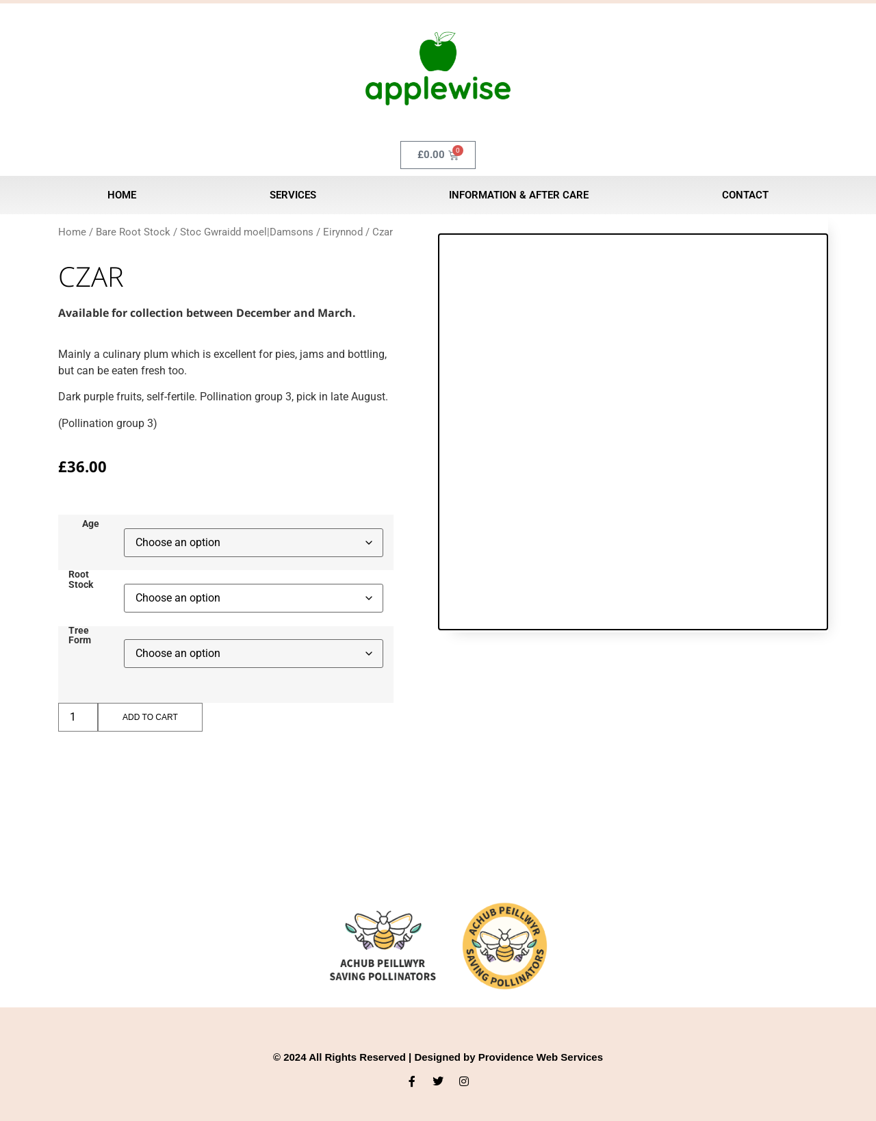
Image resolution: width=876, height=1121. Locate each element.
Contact (745, 195)
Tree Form (79, 636)
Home (121, 195)
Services (293, 195)
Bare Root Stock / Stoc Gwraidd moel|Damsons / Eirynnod (229, 232)
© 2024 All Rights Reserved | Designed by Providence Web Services (438, 1057)
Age (90, 524)
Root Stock (80, 580)
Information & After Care (519, 195)
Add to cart (150, 717)
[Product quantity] (78, 717)
